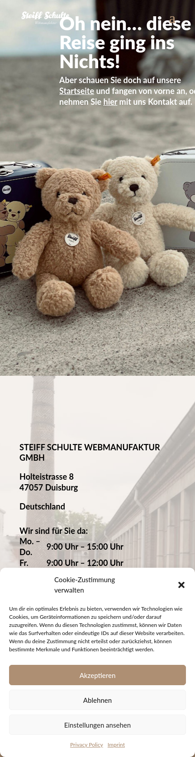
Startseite (76, 91)
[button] (181, 584)
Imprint (116, 744)
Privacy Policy (86, 744)
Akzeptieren (98, 675)
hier (111, 102)
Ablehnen (97, 700)
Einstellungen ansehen (97, 725)
